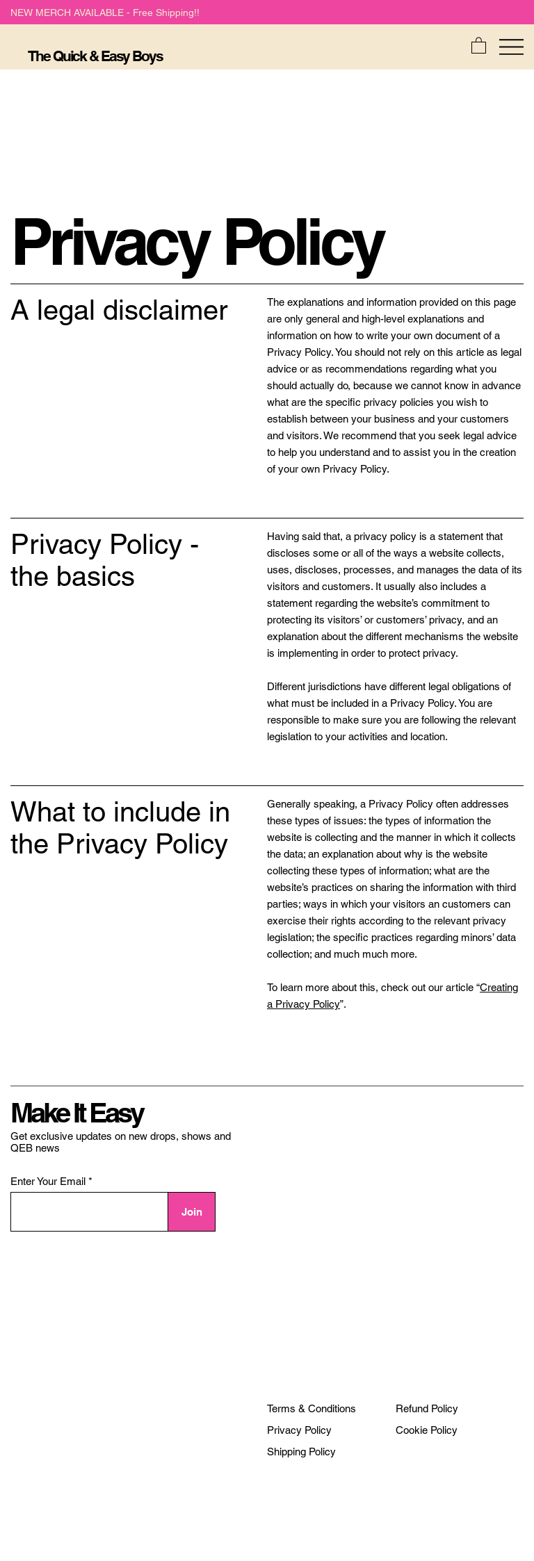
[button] (478, 45)
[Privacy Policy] (299, 1430)
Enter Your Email (48, 1181)
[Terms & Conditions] (311, 1409)
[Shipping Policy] (301, 1452)
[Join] (192, 1212)
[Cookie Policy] (427, 1430)
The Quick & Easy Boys (95, 56)
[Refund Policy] (427, 1409)
